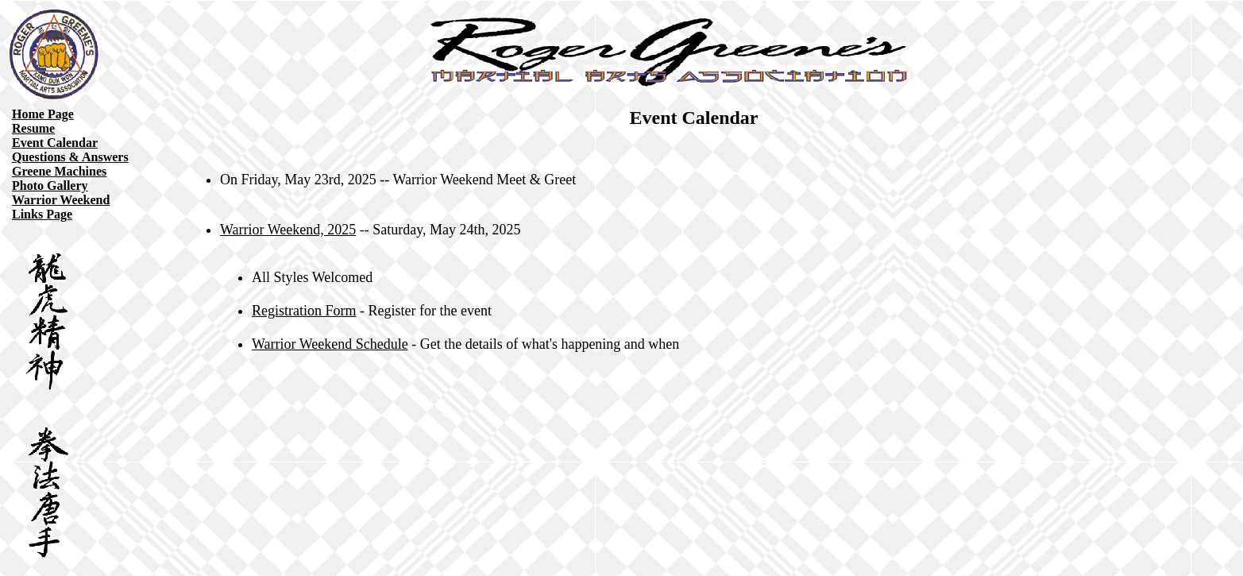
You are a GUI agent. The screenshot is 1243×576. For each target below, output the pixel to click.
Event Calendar (55, 142)
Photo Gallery (50, 185)
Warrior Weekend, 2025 (288, 230)
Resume (33, 128)
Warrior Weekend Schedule (330, 344)
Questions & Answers (70, 157)
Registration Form (304, 311)
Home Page (43, 114)
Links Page (42, 214)
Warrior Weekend (61, 200)
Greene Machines (59, 171)
